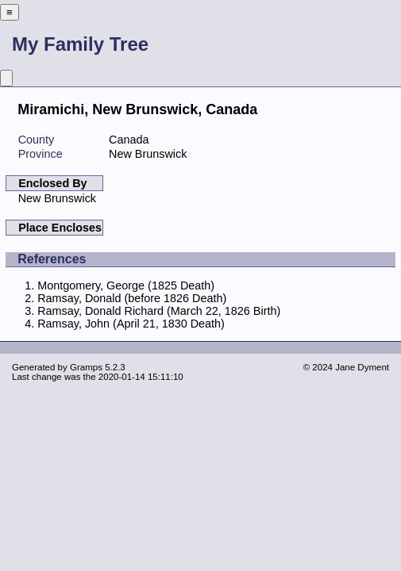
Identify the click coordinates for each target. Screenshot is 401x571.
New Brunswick (57, 198)
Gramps (86, 367)
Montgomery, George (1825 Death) (125, 285)
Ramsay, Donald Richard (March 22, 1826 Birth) (158, 311)
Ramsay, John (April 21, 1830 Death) (131, 323)
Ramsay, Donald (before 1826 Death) (131, 298)
